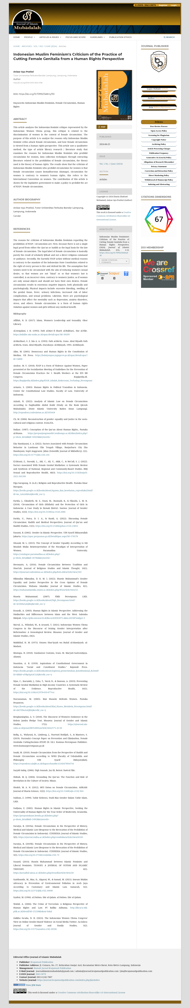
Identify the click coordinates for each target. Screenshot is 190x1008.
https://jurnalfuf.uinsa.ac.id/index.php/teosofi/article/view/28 (43, 872)
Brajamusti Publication (42, 962)
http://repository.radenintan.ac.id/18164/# (34, 412)
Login (174, 5)
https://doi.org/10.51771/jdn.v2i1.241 (31, 454)
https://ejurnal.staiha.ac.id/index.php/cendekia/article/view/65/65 (50, 837)
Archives (27, 46)
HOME (16, 37)
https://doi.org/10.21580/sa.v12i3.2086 (46, 511)
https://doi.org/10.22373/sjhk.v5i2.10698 (33, 890)
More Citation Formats (109, 261)
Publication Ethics (120, 37)
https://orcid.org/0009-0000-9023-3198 (27, 83)
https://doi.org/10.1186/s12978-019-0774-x (33, 692)
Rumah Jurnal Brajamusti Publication (52, 968)
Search (169, 37)
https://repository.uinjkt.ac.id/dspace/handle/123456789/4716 (43, 763)
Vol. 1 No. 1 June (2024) (45, 46)
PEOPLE (28, 37)
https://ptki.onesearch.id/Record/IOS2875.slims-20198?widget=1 (53, 618)
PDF (102, 127)
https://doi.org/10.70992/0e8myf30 (36, 94)
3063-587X (41, 974)
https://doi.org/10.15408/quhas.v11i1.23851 (56, 525)
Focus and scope (76, 37)
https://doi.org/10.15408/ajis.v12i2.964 (64, 791)
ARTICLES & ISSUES (49, 37)
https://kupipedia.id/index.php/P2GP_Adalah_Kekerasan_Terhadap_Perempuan (52, 380)
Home (16, 46)
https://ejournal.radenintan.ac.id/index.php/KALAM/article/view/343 (47, 572)
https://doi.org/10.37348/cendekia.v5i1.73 (38, 855)
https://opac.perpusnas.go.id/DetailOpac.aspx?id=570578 (50, 536)
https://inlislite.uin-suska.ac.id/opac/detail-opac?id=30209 (41, 334)
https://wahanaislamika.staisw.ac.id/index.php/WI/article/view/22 (45, 589)
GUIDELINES (96, 37)
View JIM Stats (33, 985)
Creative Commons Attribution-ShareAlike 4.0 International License (113, 216)
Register (163, 5)
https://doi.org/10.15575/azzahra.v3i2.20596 (35, 929)
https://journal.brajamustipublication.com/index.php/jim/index (68, 980)
